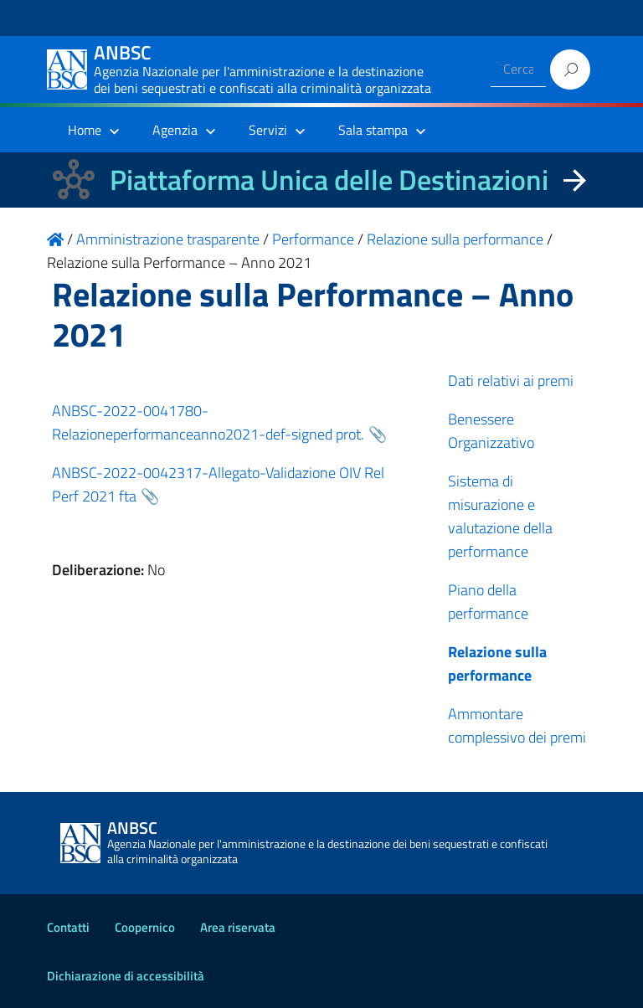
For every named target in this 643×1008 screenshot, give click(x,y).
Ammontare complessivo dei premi (517, 725)
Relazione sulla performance (497, 663)
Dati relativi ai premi (511, 380)
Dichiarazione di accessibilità (125, 975)
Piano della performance (488, 602)
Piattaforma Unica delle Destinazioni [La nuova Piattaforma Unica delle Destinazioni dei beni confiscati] (329, 179)
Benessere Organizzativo (491, 431)
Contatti (68, 927)
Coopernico (145, 927)
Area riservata (237, 927)
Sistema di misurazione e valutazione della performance (500, 516)
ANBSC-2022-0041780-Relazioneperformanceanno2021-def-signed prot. (208, 422)
